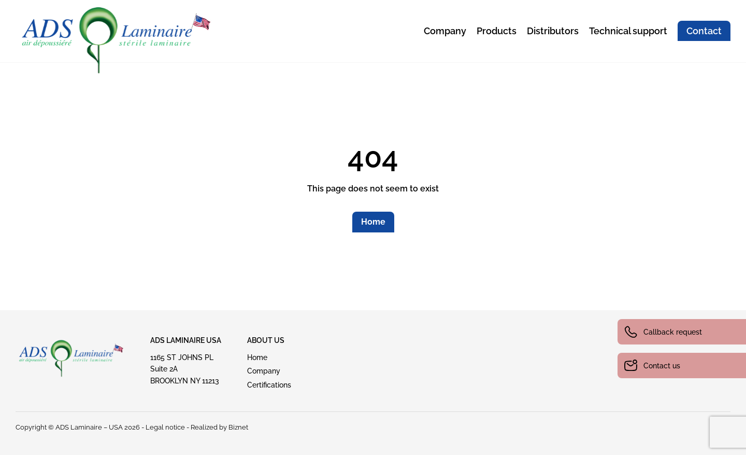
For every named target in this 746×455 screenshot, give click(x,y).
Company (445, 30)
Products (497, 30)
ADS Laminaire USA (185, 340)
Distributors (553, 30)
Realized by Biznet (219, 427)
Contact (704, 30)
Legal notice (165, 427)
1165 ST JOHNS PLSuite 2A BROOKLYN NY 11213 (184, 369)
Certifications (269, 385)
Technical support (628, 30)
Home (373, 222)
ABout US (265, 340)
